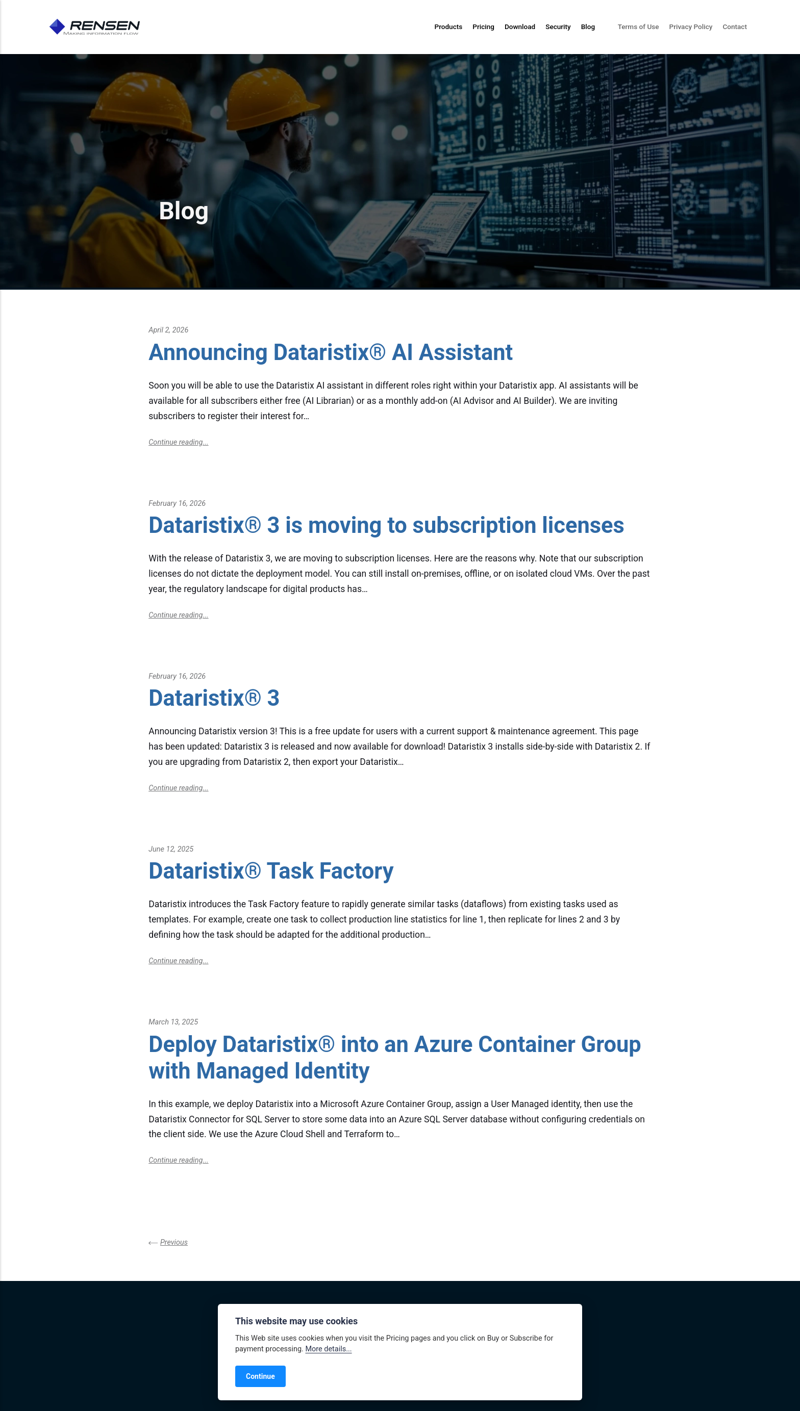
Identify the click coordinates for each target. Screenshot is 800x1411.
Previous (174, 1242)
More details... (328, 1349)
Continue (260, 1376)
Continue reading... (178, 442)
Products (448, 26)
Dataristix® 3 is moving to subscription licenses (386, 525)
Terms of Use (638, 26)
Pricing (483, 26)
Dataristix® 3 (214, 698)
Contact (734, 26)
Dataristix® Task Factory (270, 871)
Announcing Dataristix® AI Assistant (330, 353)
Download (520, 26)
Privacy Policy (691, 26)
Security (558, 26)
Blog (588, 26)
